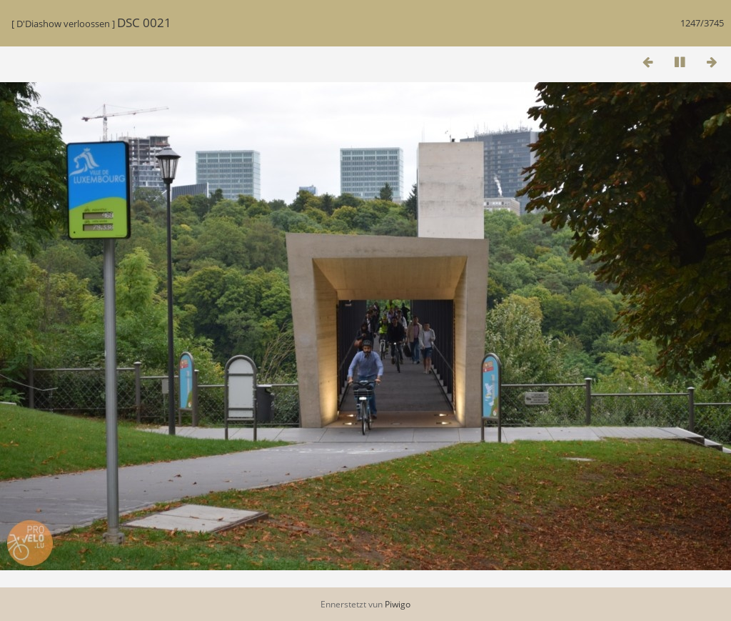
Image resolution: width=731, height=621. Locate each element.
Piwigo (397, 604)
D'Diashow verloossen (63, 23)
